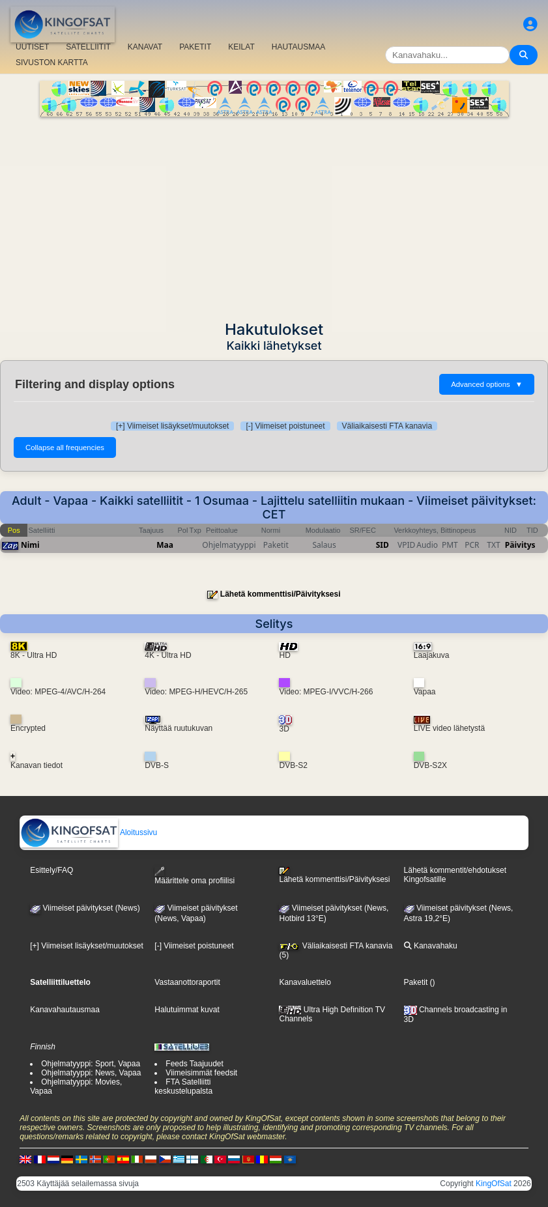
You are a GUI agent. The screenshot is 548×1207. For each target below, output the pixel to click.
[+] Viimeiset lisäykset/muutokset (172, 426)
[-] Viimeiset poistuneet (285, 426)
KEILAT (241, 46)
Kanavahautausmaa (65, 1009)
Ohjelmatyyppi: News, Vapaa (91, 1072)
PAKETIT (195, 46)
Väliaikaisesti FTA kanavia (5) (335, 950)
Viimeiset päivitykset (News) (84, 908)
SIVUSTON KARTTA (52, 62)
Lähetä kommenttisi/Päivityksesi (280, 594)
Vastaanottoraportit (187, 982)
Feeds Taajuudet (195, 1063)
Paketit (416, 982)
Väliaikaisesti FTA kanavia (387, 426)
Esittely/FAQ (51, 870)
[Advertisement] (274, 214)
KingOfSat (494, 1183)
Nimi (30, 544)
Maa (164, 544)
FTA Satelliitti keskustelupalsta (183, 1086)
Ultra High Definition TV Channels (332, 1014)
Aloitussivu (88, 832)
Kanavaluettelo (304, 982)
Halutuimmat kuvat (186, 1009)
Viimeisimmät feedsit (201, 1072)
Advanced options (487, 384)
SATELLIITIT (88, 46)
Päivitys (520, 544)
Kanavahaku (430, 945)
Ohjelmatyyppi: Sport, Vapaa (90, 1063)
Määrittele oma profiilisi (194, 875)
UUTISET (32, 46)
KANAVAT (145, 46)
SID (382, 544)
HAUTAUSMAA (298, 46)
